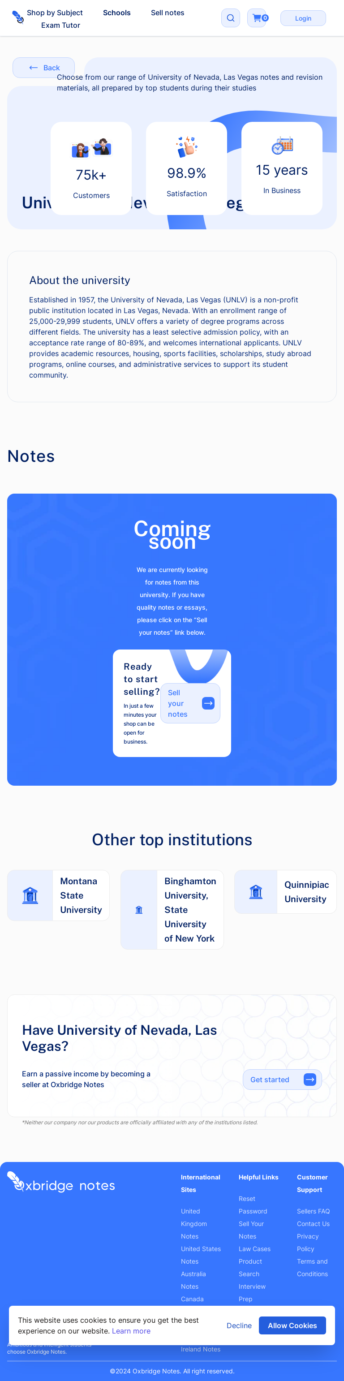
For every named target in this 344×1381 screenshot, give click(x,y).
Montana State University (81, 895)
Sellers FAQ (313, 1211)
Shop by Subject (55, 12)
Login (303, 18)
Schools (117, 12)
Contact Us (313, 1223)
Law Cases (255, 1248)
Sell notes (168, 12)
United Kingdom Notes (194, 1223)
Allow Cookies (292, 1325)
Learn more (131, 1330)
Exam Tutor (60, 25)
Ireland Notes (200, 1349)
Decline (239, 1325)
